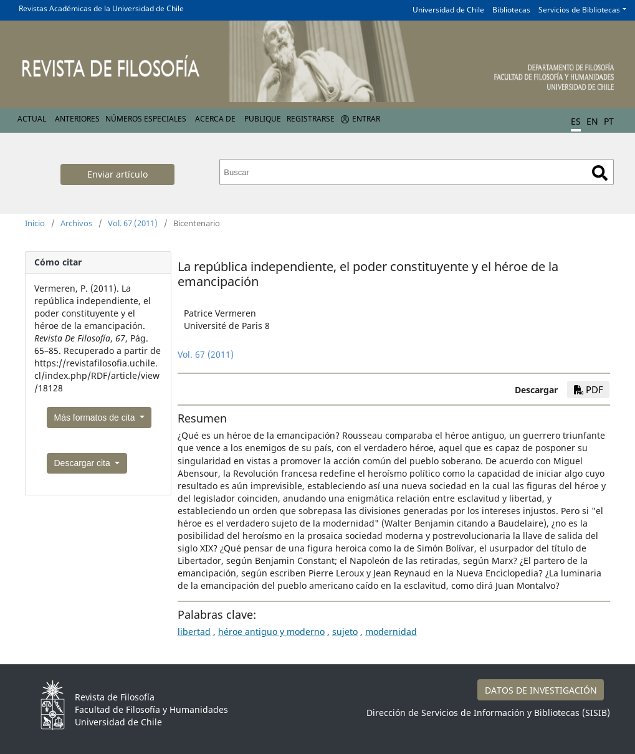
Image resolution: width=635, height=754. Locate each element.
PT (609, 121)
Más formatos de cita (96, 417)
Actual (31, 118)
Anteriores (77, 118)
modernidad (391, 631)
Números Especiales (145, 118)
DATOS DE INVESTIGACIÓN (541, 690)
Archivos (76, 223)
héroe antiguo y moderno (271, 631)
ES (576, 121)
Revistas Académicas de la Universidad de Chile (101, 8)
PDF (588, 389)
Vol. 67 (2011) (133, 223)
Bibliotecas (511, 9)
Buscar (600, 173)
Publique (262, 118)
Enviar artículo (117, 174)
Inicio (35, 223)
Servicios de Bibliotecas (579, 9)
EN (592, 121)
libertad (194, 631)
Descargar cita (83, 463)
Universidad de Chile (448, 9)
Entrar (366, 118)
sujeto (345, 631)
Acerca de (215, 118)
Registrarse (311, 118)
